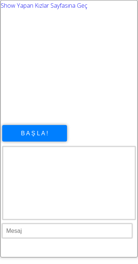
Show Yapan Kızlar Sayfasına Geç (44, 5)
